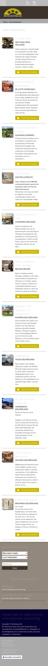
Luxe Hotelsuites (15, 22)
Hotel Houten (22, 173)
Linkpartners (16, 634)
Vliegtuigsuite (22, 355)
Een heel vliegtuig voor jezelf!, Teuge (14, 589)
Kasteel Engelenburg (26, 499)
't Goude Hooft (23, 38)
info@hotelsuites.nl (9, 652)
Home (5, 22)
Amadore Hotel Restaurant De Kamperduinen (23, 310)
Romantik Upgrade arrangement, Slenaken (15, 598)
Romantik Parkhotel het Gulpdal (17, 595)
